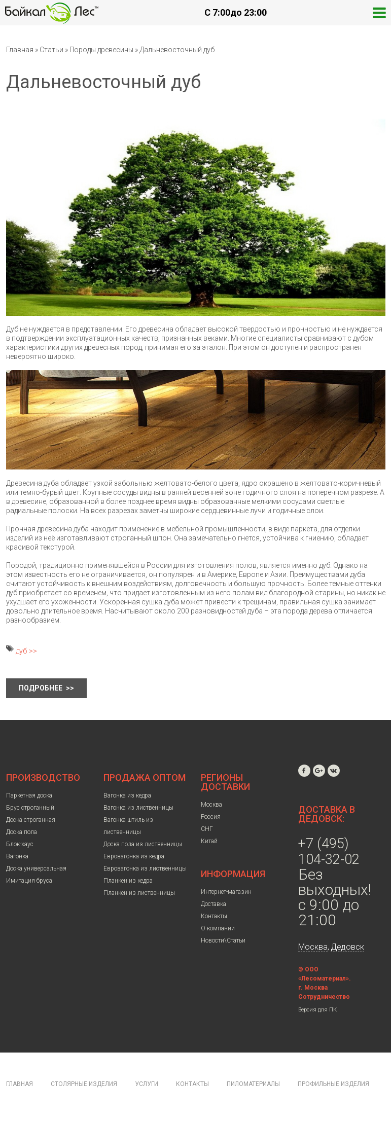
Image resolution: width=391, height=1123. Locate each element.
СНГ (207, 828)
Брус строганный (30, 807)
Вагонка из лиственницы (138, 807)
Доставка (213, 904)
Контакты (214, 916)
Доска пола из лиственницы (142, 844)
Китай (209, 841)
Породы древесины (101, 50)
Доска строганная (30, 819)
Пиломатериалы (253, 1084)
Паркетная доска (29, 795)
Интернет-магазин (226, 891)
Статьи (51, 50)
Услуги (146, 1084)
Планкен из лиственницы (139, 892)
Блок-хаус (19, 844)
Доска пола (21, 832)
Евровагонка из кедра (133, 856)
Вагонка (17, 856)
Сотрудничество (324, 996)
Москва (211, 804)
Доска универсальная (36, 868)
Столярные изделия (84, 1084)
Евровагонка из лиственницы (145, 868)
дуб (21, 651)
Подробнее (41, 688)
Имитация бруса (29, 880)
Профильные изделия (333, 1084)
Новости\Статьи (223, 940)
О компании (218, 928)
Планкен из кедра (128, 880)
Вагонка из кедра (127, 795)
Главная (19, 50)
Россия (211, 816)
